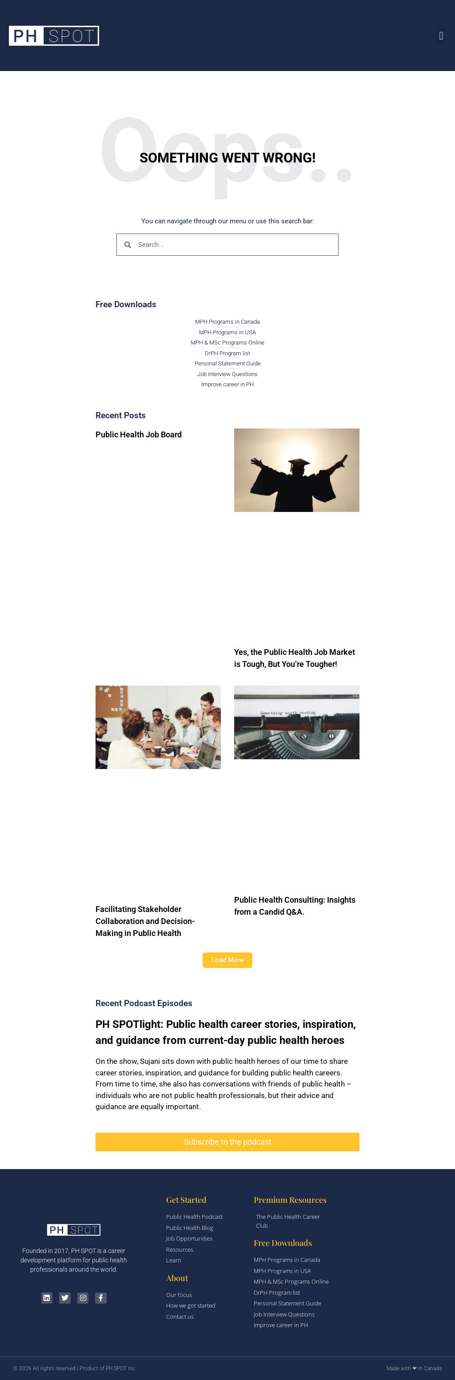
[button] (441, 35)
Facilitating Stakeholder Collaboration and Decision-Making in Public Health (145, 921)
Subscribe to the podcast (227, 1141)
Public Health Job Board (139, 434)
